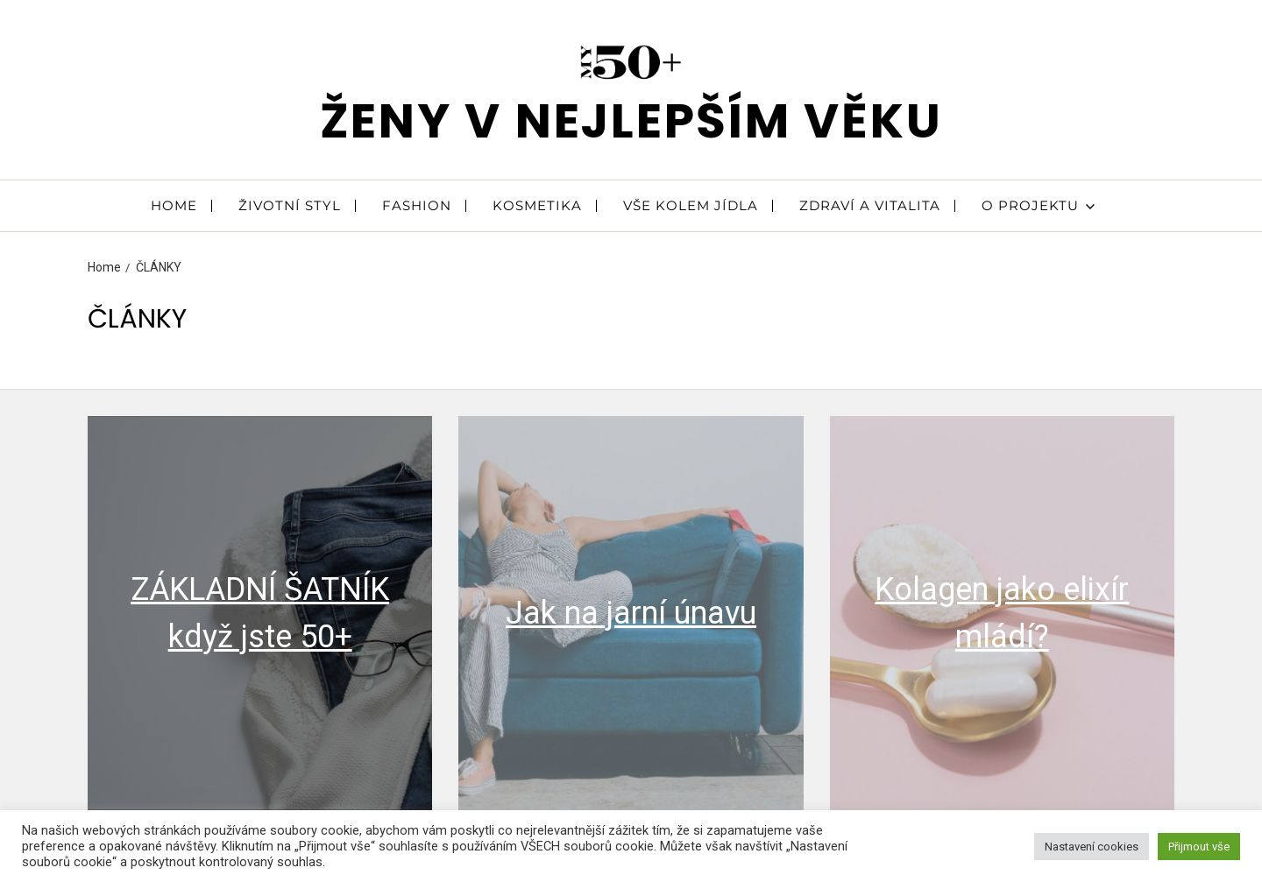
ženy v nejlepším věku (631, 120)
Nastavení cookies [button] (1091, 846)
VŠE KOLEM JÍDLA (690, 205)
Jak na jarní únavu (631, 613)
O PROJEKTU (1038, 205)
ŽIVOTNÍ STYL (289, 205)
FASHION (416, 205)
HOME (174, 205)
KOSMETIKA (537, 205)
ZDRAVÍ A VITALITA (869, 205)
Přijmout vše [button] (1199, 846)
